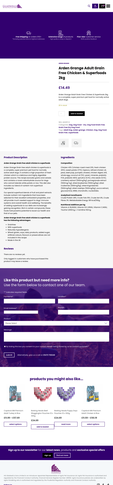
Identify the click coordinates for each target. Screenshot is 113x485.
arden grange (79, 130)
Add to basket (77, 113)
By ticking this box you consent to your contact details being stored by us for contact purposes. (47, 346)
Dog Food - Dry (79, 125)
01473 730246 (49, 355)
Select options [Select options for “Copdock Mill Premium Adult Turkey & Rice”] (15, 424)
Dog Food (102, 130)
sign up (47, 455)
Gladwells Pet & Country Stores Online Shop (12, 6)
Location (62, 296)
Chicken (89, 130)
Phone (61, 307)
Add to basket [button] (43, 427)
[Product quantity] (62, 113)
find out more (62, 455)
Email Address (10, 308)
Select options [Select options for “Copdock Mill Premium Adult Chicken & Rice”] (93, 424)
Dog (71, 125)
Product (7, 318)
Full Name (8, 296)
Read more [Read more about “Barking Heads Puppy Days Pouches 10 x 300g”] (65, 424)
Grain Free (63, 132)
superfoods (73, 132)
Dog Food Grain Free (96, 125)
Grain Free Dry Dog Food (69, 127)
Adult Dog (68, 130)
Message (8, 330)
